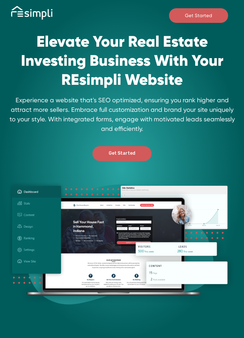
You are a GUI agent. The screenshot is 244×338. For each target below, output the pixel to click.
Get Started (198, 15)
